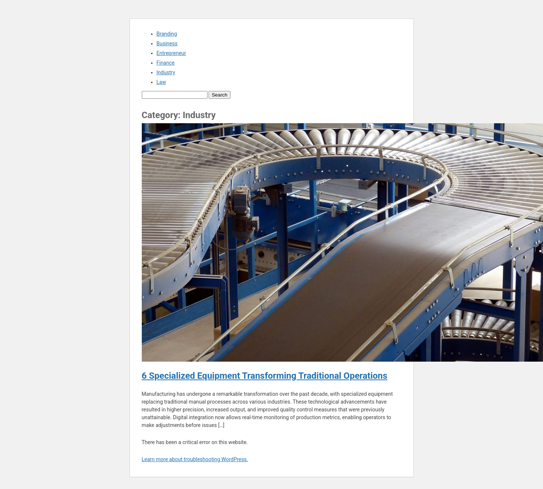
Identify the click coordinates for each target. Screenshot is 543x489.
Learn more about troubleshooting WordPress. (195, 459)
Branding (167, 34)
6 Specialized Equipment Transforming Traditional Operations (264, 376)
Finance (166, 63)
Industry (166, 72)
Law (161, 82)
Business (167, 43)
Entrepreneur (171, 53)
